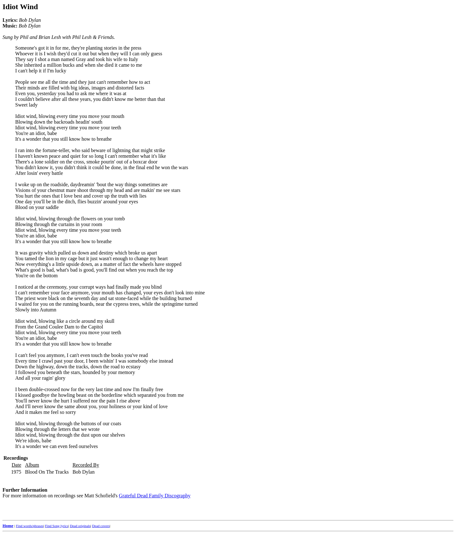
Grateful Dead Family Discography (154, 495)
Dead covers (101, 526)
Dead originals (80, 526)
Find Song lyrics (56, 526)
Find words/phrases (29, 526)
